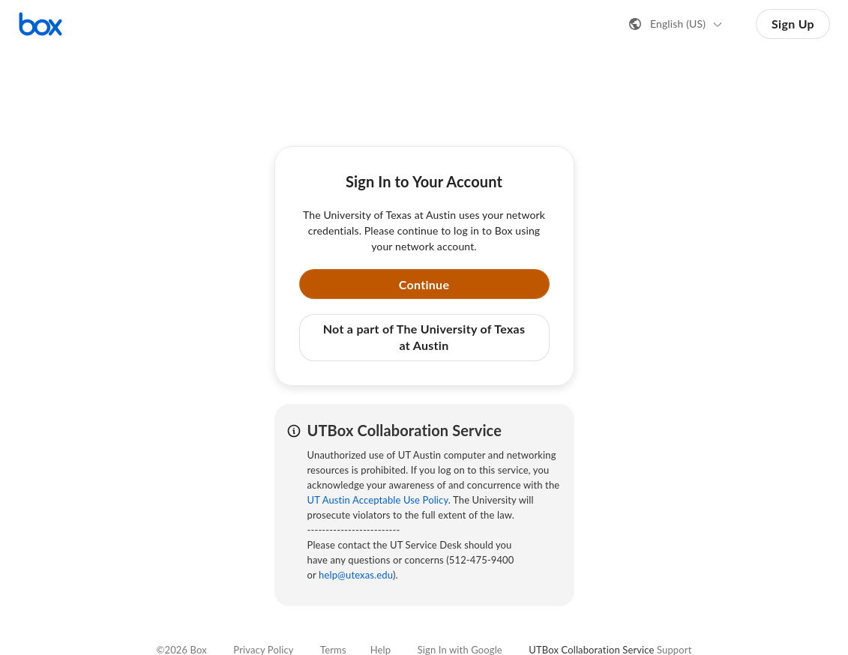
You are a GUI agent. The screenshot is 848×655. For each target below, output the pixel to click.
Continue (424, 284)
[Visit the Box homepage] (40, 24)
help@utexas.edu (356, 575)
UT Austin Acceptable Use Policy (377, 500)
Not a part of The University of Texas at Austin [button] (424, 337)
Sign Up (793, 23)
